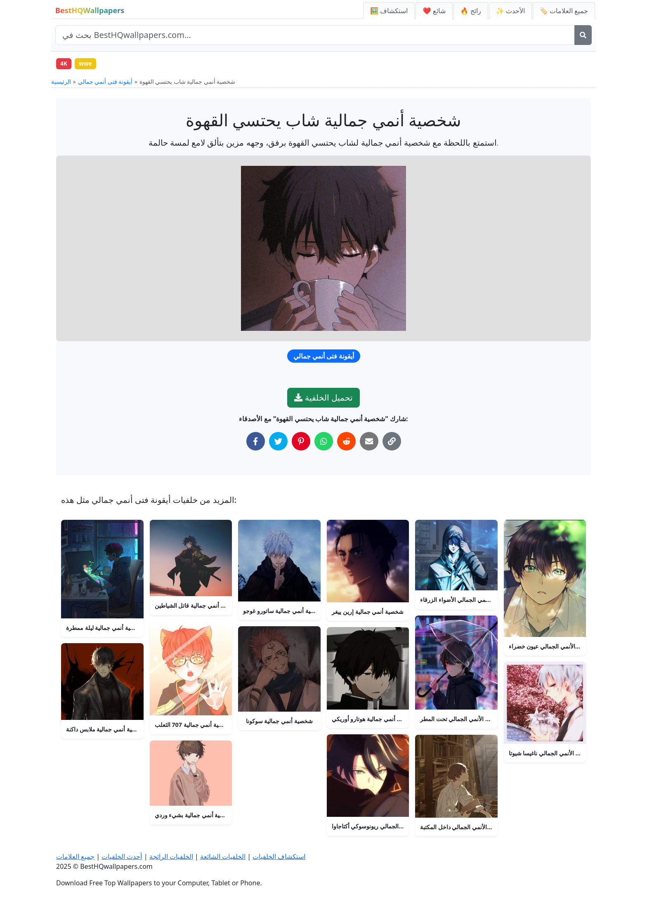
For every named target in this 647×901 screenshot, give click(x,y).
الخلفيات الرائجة (171, 856)
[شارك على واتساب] (323, 442)
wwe (86, 64)
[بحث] (583, 35)
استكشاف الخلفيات (279, 856)
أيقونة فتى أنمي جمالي (105, 82)
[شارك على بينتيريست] (301, 442)
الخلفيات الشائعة (223, 856)
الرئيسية (61, 82)
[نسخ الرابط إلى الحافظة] (392, 442)
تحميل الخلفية (323, 398)
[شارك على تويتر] (278, 442)
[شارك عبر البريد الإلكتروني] (369, 442)
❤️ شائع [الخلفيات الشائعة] (434, 10)
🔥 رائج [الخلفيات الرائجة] (470, 10)
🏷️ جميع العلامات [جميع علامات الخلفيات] (564, 10)
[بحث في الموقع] (315, 35)
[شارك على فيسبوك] (255, 442)
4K (64, 64)
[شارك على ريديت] (346, 442)
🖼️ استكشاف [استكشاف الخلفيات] (389, 10)
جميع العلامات (75, 856)
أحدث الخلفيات (122, 856)
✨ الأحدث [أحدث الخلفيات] (510, 10)
